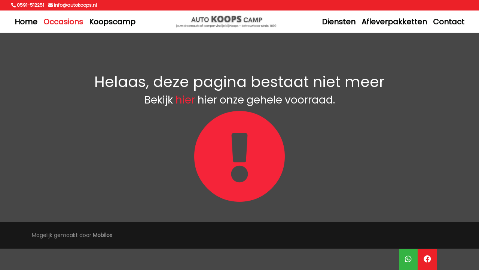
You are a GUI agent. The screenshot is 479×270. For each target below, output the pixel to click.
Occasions (63, 21)
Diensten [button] (339, 21)
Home (26, 21)
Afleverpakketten (394, 21)
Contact (448, 21)
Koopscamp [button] (112, 21)
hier (185, 100)
